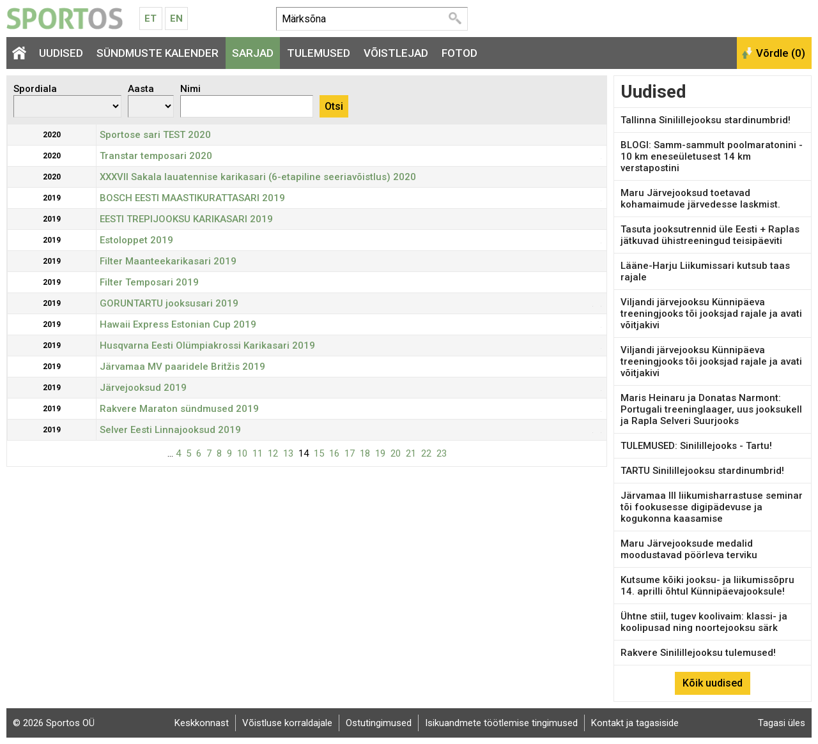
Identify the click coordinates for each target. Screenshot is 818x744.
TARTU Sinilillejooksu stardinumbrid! (702, 470)
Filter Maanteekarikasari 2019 (168, 261)
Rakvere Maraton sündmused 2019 (179, 408)
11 (257, 453)
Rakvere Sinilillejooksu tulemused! (698, 652)
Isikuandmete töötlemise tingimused (501, 723)
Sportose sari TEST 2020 (155, 134)
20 (395, 453)
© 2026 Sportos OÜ (54, 723)
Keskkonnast (201, 723)
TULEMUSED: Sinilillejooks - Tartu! (696, 446)
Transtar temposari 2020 (156, 156)
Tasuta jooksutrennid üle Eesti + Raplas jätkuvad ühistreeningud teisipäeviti (710, 235)
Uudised (61, 53)
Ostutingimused (379, 723)
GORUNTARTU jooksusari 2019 (169, 303)
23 (441, 453)
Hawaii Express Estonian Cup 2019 (178, 324)
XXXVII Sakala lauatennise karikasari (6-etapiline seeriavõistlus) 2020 (258, 177)
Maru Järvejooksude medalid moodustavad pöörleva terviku (689, 549)
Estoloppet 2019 (136, 240)
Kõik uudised (713, 683)
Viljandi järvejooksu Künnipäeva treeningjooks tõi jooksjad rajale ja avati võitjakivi (711, 313)
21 (411, 453)
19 (380, 453)
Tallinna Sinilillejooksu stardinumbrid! (706, 120)
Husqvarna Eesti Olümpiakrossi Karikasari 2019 (207, 345)
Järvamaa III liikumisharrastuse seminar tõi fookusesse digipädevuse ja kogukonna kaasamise (712, 507)
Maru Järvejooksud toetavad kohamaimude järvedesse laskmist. (700, 198)
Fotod (459, 53)
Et (150, 18)
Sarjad (253, 53)
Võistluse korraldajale (287, 723)
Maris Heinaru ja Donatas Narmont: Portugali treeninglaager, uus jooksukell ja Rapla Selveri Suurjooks (711, 409)
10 (242, 453)
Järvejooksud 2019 (143, 387)
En (176, 18)
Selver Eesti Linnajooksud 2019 (170, 430)
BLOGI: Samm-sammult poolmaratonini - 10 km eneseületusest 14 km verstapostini (712, 156)
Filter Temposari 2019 (149, 282)
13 (288, 453)
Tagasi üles (781, 723)
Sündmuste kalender (157, 53)
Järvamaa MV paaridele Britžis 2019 (182, 366)
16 (334, 453)
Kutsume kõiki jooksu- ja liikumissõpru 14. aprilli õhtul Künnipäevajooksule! (707, 585)
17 (349, 453)
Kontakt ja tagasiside (635, 723)
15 (319, 453)
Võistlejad (396, 53)
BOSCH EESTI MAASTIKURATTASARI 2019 (192, 198)
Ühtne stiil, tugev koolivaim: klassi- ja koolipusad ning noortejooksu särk (704, 622)
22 (426, 453)
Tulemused (318, 53)
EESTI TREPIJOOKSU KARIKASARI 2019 (186, 219)
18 (365, 453)
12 (273, 453)
